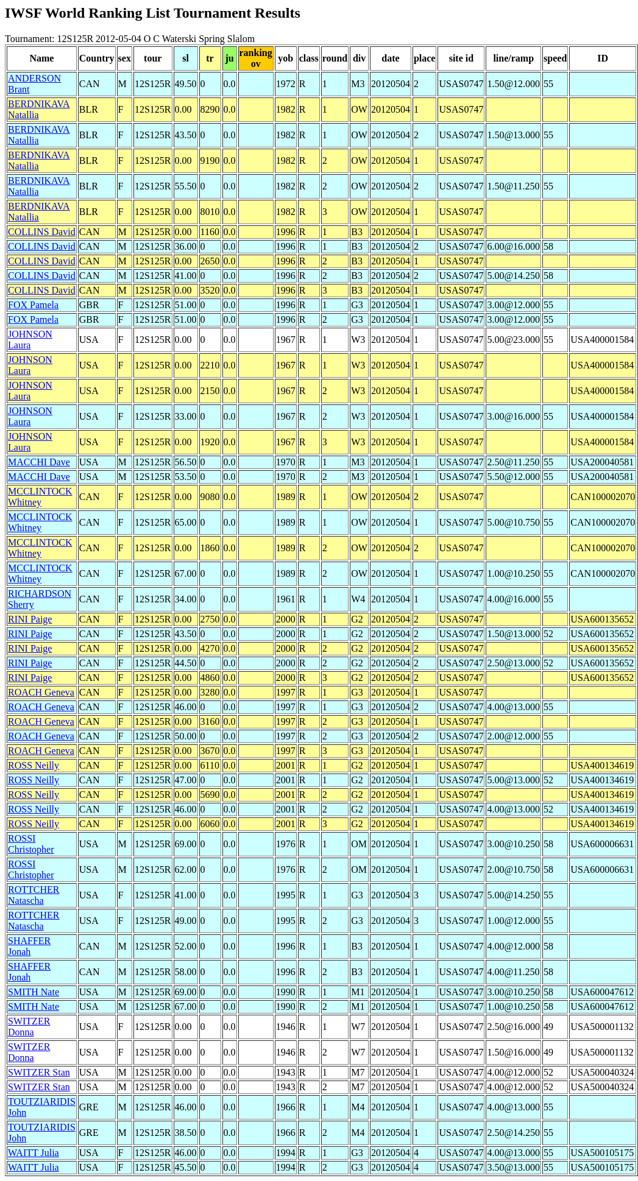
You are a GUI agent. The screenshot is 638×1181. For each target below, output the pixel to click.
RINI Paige (30, 619)
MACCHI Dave (39, 462)
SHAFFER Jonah (29, 946)
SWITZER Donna (29, 1026)
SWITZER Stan (39, 1072)
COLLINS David (42, 232)
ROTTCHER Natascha (33, 895)
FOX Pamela (33, 305)
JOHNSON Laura (30, 339)
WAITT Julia (33, 1153)
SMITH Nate (33, 992)
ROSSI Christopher (31, 844)
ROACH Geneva (41, 692)
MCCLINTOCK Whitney (40, 496)
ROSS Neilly (33, 765)
